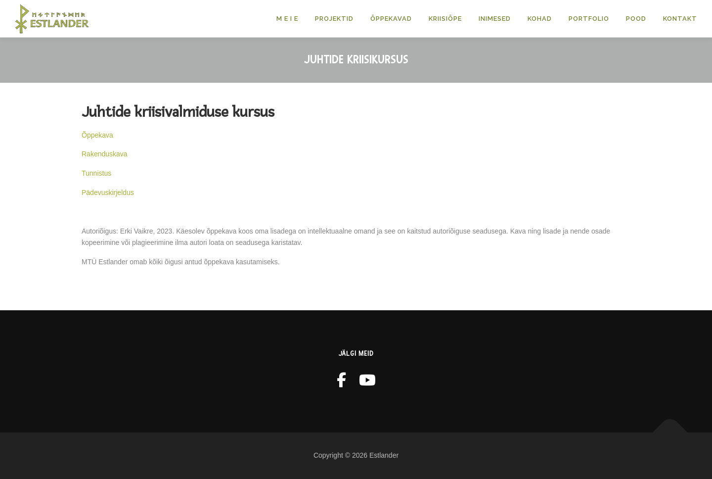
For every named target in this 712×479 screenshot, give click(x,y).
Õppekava (97, 135)
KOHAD (540, 18)
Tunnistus (96, 173)
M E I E (287, 18)
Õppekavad (391, 18)
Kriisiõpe (445, 18)
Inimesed (495, 18)
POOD (636, 18)
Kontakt (680, 18)
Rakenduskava (105, 154)
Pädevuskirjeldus (108, 192)
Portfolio (589, 18)
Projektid (334, 18)
